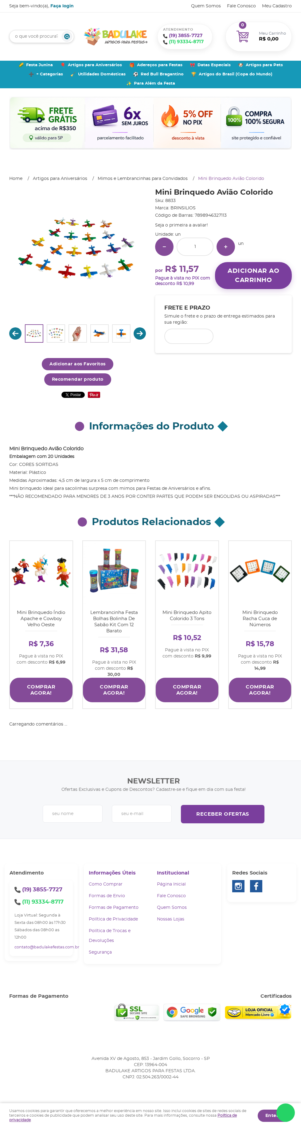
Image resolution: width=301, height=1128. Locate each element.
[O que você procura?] (67, 36)
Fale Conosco (241, 6)
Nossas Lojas (170, 919)
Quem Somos (206, 6)
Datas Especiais (214, 65)
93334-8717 (186, 42)
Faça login (62, 6)
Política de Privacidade (113, 919)
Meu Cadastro (277, 6)
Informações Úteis (112, 873)
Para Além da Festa (154, 84)
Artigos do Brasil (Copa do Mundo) (235, 74)
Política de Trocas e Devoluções (110, 936)
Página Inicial (171, 884)
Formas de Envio (107, 896)
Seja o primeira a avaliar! (181, 225)
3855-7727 (185, 35)
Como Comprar (106, 884)
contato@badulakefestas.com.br (46, 947)
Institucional (173, 873)
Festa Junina (39, 65)
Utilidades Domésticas (102, 74)
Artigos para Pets (264, 65)
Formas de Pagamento (114, 907)
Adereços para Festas (159, 65)
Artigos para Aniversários (95, 65)
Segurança (100, 952)
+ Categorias (49, 74)
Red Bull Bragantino (162, 74)
